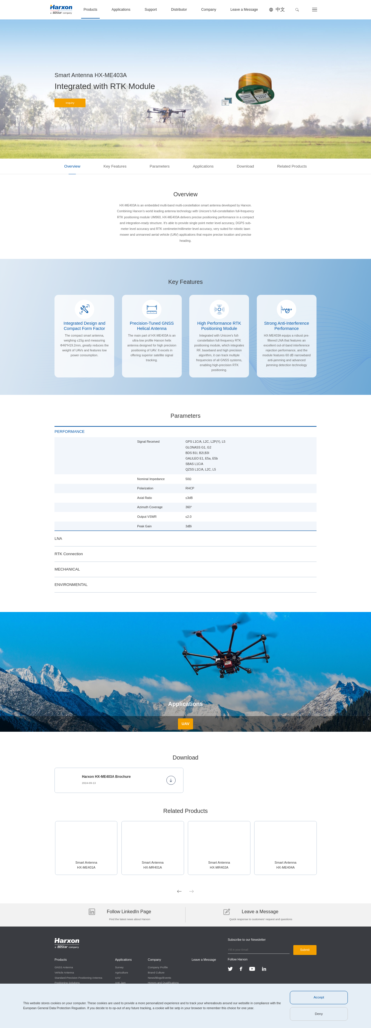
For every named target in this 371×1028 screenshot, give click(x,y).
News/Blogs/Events (159, 977)
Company (208, 10)
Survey (119, 966)
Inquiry (70, 103)
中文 (280, 9)
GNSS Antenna (63, 966)
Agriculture (121, 972)
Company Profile (158, 966)
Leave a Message (244, 10)
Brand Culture (156, 972)
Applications (121, 10)
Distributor (179, 10)
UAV (118, 977)
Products (90, 10)
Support (151, 10)
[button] (297, 9)
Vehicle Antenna (64, 972)
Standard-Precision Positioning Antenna (78, 977)
